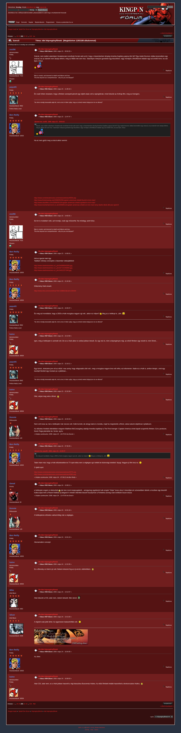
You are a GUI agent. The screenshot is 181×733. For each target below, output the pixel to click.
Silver (12, 615)
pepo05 (12, 87)
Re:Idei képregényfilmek (48, 49)
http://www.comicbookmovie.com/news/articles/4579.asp (55, 472)
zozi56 (12, 49)
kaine (12, 334)
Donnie (12, 417)
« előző (162, 33)
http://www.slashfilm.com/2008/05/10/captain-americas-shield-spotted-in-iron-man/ (64, 203)
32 (26, 36)
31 (24, 36)
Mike (11, 590)
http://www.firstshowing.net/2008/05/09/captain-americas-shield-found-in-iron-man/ (64, 200)
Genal (12, 483)
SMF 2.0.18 (81, 727)
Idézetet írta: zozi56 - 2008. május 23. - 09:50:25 (50, 121)
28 (17, 36)
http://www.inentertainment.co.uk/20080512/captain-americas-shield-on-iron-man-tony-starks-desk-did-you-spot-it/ (76, 205)
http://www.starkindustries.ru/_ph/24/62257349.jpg (52, 270)
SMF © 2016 (90, 727)
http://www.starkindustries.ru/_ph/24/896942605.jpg (53, 266)
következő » (169, 33)
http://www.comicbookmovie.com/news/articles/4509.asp (55, 198)
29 (19, 36)
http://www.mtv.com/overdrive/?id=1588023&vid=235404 (55, 291)
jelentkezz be (31, 7)
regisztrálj (43, 7)
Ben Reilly (14, 115)
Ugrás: (152, 716)
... (15, 36)
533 (31, 36)
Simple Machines (100, 727)
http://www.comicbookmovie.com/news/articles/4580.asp (55, 474)
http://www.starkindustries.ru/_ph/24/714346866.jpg (53, 268)
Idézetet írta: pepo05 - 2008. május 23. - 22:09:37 (50, 451)
